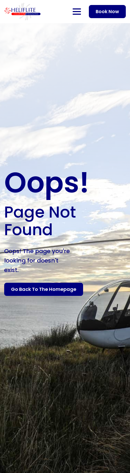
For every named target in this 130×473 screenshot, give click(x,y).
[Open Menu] (77, 11)
